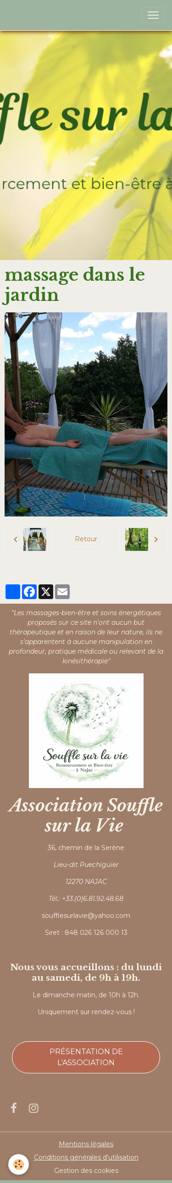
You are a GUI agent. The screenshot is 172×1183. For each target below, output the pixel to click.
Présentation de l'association (86, 1057)
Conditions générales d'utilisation (86, 1157)
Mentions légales (86, 1144)
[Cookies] (18, 1164)
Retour (86, 539)
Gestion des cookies (86, 1170)
